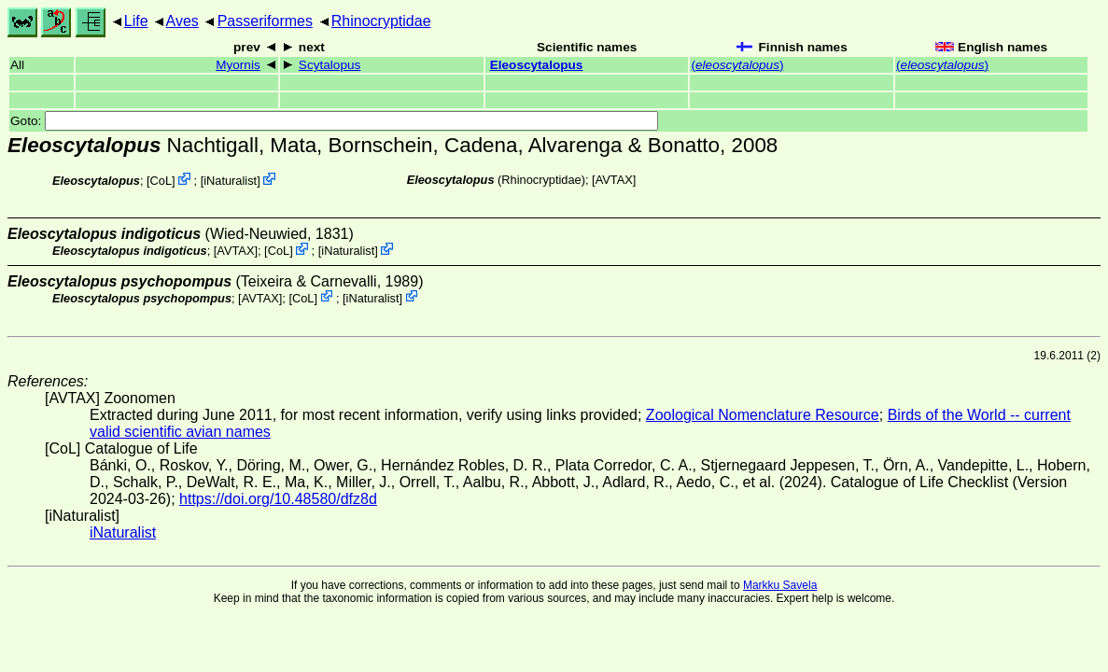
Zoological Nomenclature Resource (762, 415)
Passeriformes (265, 21)
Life (136, 21)
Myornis (238, 65)
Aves (182, 21)
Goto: (334, 121)
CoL (161, 181)
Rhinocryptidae (381, 21)
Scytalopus (330, 65)
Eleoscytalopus (536, 65)
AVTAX (614, 180)
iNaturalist (230, 181)
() (737, 65)
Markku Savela (780, 585)
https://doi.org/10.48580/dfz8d (278, 499)
